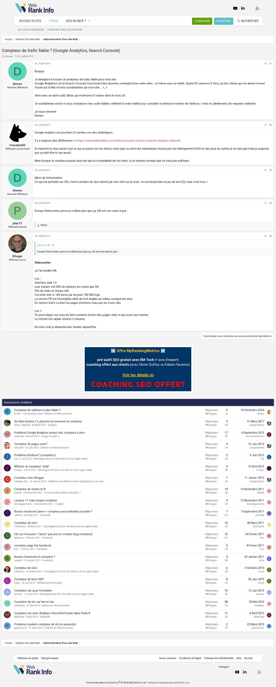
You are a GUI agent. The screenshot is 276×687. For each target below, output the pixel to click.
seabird (31, 564)
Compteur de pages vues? (44, 448)
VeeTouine (33, 530)
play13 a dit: (57, 249)
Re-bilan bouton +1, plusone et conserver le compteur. (62, 425)
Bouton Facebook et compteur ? (48, 561)
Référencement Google (63, 587)
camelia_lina (34, 485)
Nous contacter (165, 658)
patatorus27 (34, 632)
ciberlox (32, 519)
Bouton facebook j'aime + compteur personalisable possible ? (67, 515)
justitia (31, 496)
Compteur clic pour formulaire (47, 594)
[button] (91, 21)
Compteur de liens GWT (43, 583)
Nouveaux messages (33, 29)
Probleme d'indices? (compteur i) (48, 459)
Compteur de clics (39, 527)
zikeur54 (32, 451)
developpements (36, 508)
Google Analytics (64, 440)
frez (248, 541)
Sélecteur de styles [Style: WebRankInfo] (29, 658)
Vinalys (31, 474)
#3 (257, 174)
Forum (55, 21)
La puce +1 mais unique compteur (49, 504)
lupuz (30, 587)
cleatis (247, 417)
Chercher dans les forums (66, 29)
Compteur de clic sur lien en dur (47, 606)
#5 (257, 240)
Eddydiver (33, 575)
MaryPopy (33, 620)
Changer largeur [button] (51, 658)
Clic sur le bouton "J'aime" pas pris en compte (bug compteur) (67, 538)
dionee (22, 56)
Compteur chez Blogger (43, 482)
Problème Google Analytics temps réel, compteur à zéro (63, 436)
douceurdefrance (241, 440)
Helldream (33, 609)
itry (29, 462)
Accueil (246, 658)
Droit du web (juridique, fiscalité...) (76, 496)
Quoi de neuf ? (78, 21)
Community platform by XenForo (116, 682)
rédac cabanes (36, 429)
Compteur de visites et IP (43, 493)
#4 (257, 207)
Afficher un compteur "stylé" (45, 470)
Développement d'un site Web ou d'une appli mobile (74, 462)
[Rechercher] (246, 21)
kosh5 (31, 417)
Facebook (58, 519)
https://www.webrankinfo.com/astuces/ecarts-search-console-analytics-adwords (142, 144)
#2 (257, 129)
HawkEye (246, 609)
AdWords (58, 620)
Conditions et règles (188, 658)
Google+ (66, 429)
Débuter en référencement (72, 417)
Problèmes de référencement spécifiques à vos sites (90, 485)
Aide (236, 658)
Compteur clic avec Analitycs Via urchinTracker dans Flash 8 (66, 617)
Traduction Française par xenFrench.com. (168, 682)
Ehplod (247, 496)
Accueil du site (32, 21)
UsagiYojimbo (243, 429)
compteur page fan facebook (46, 549)
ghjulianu (32, 541)
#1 (257, 63)
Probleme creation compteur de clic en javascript (58, 628)
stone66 (246, 519)
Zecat (247, 575)
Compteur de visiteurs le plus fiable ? (51, 414)
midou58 (32, 440)
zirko (248, 564)
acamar (32, 598)
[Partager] (252, 64)
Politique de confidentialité (217, 658)
